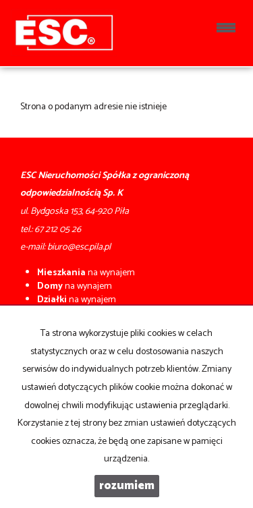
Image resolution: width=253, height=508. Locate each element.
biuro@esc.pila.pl (79, 247)
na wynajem (86, 273)
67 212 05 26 (57, 229)
